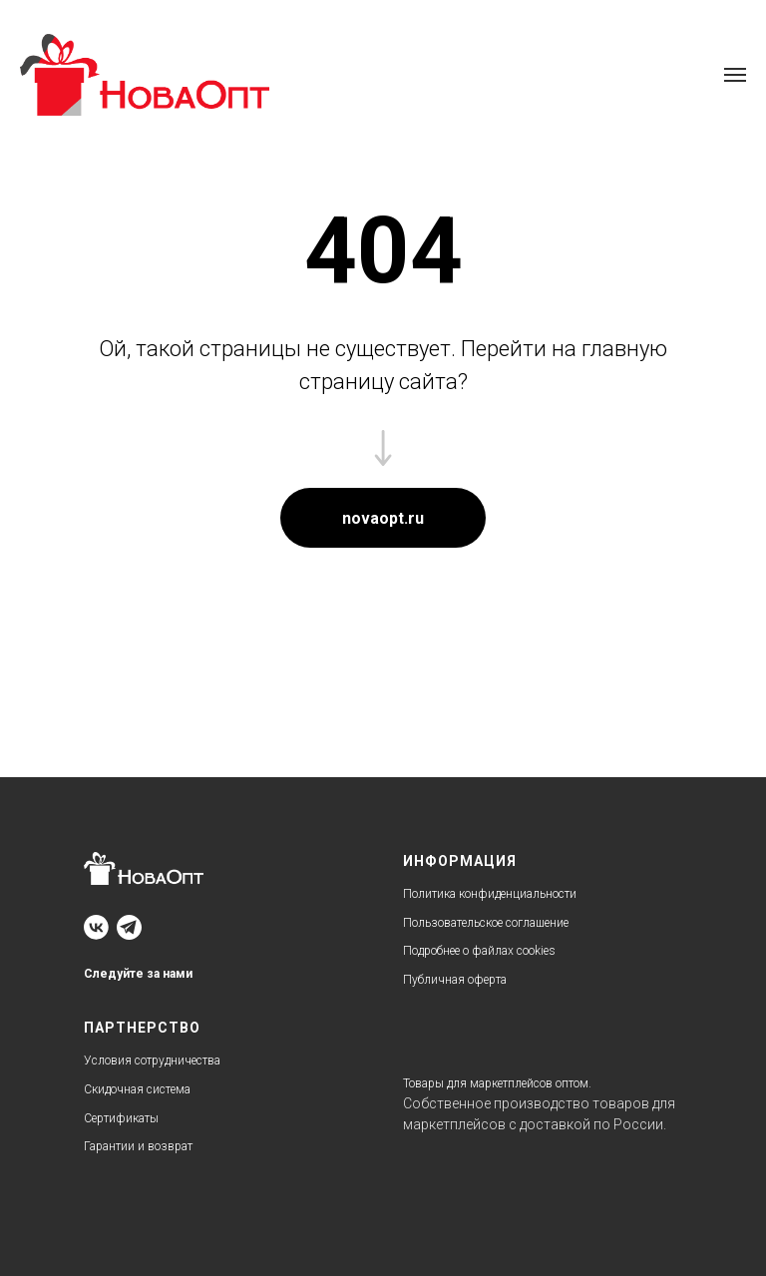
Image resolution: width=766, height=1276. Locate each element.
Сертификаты (121, 1118)
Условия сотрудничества (152, 1060)
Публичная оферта (455, 980)
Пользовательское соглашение (486, 923)
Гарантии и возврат (138, 1146)
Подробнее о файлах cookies (479, 951)
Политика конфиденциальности (489, 894)
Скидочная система (137, 1089)
